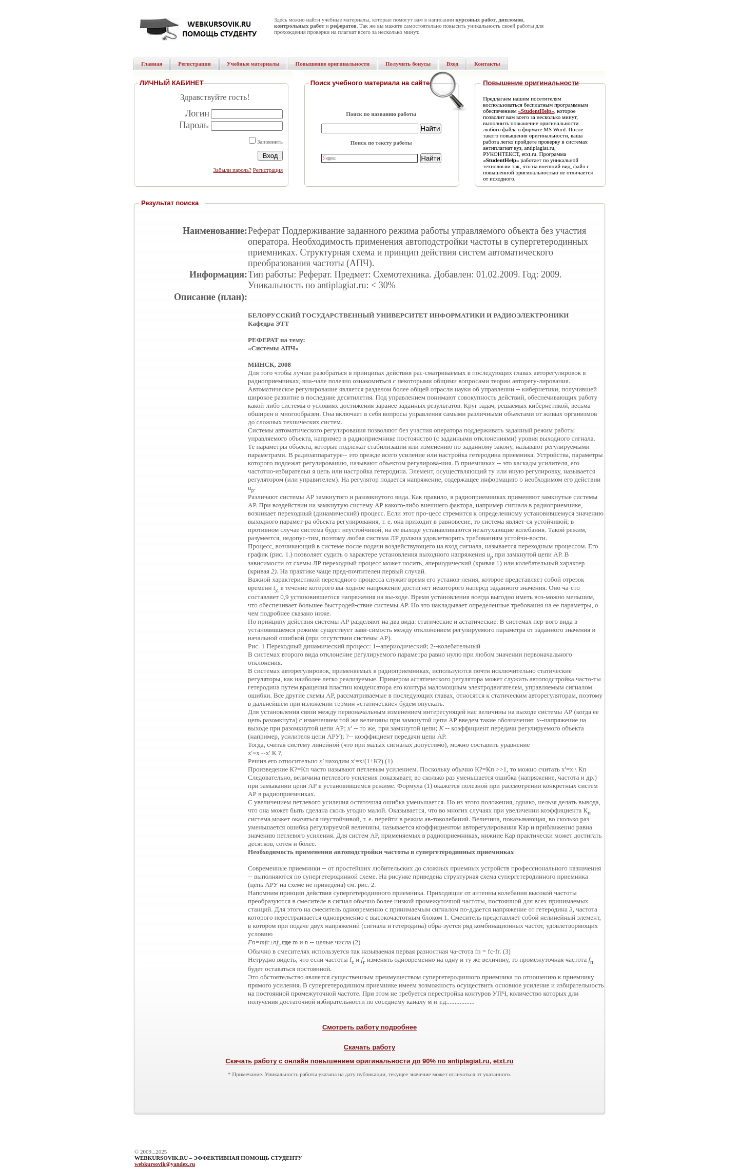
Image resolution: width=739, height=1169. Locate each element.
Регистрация (268, 170)
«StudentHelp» (536, 111)
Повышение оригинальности (531, 83)
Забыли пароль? (232, 170)
